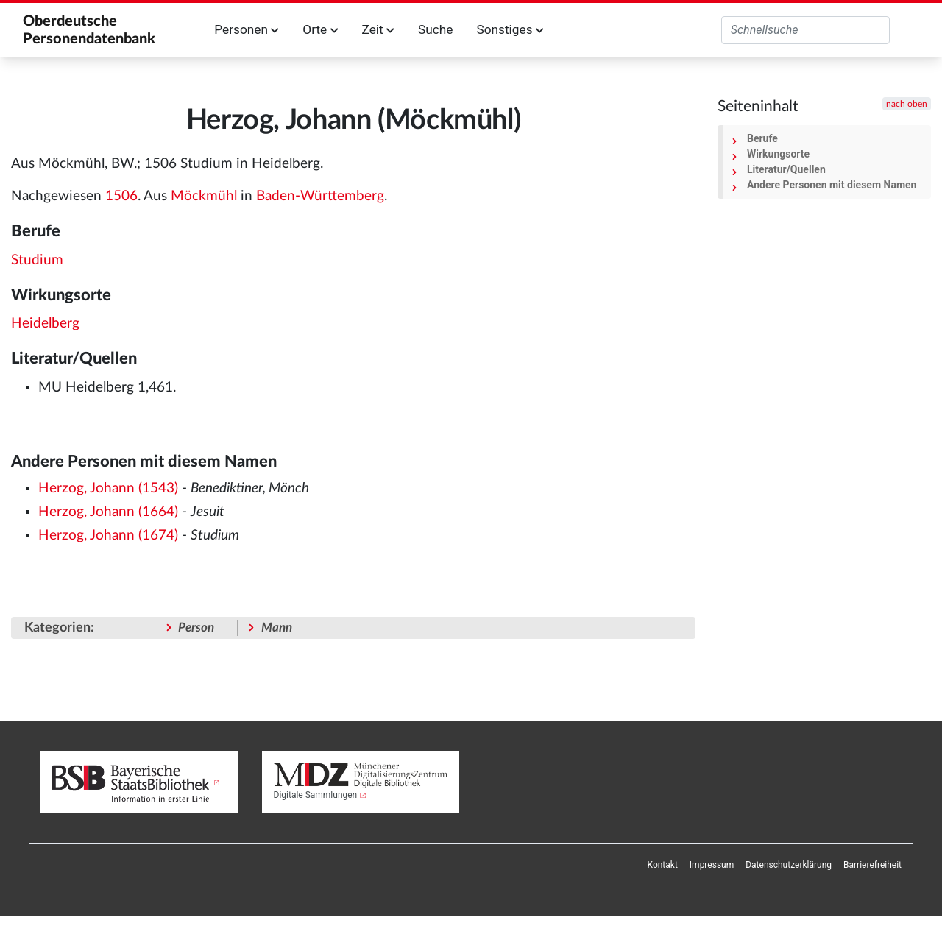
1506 (121, 196)
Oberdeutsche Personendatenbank (89, 30)
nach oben (906, 103)
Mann (276, 627)
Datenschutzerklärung (789, 865)
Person (196, 627)
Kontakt (663, 865)
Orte (320, 29)
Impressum (712, 865)
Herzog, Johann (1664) (108, 512)
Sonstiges (509, 29)
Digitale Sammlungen (316, 795)
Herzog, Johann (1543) (108, 488)
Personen (246, 29)
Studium (37, 260)
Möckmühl (204, 196)
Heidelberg (45, 323)
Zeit (378, 29)
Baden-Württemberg (320, 196)
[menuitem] (663, 865)
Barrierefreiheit (872, 865)
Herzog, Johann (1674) (108, 535)
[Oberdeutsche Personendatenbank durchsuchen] (805, 30)
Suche (435, 29)
